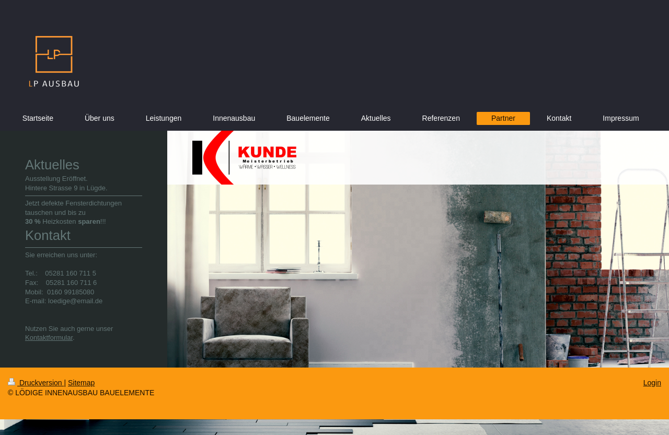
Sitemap (81, 383)
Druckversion (36, 383)
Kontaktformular (49, 337)
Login (652, 383)
